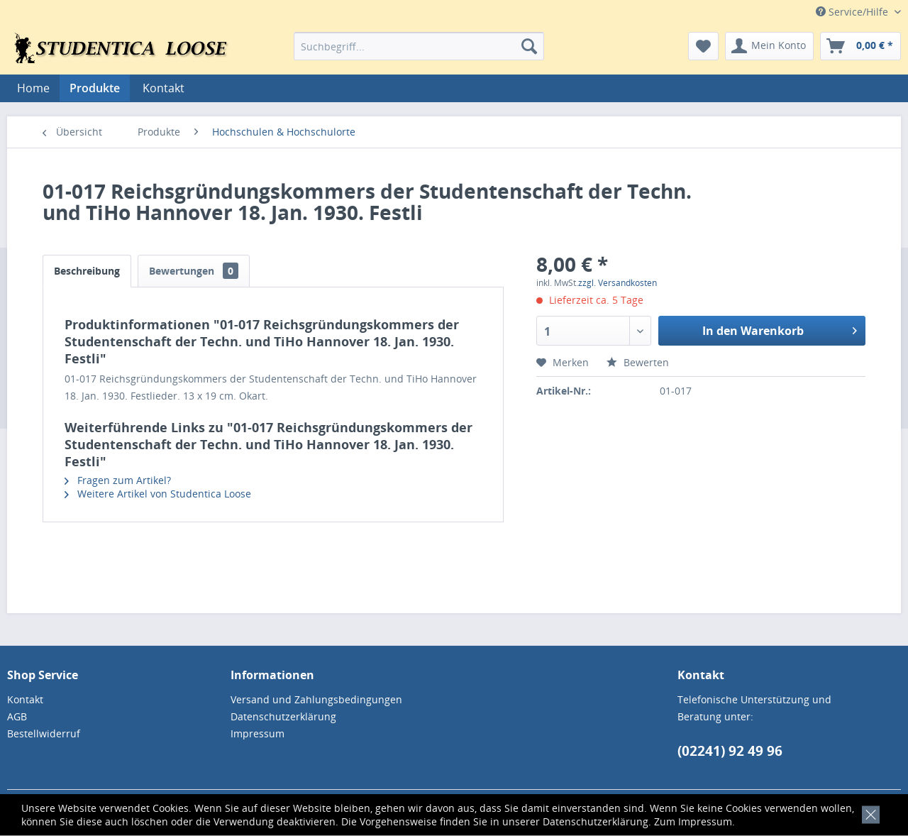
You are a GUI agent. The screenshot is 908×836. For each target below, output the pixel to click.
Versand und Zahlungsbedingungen (316, 699)
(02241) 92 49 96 (729, 751)
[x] (868, 813)
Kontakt (163, 88)
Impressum (705, 821)
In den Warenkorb (779, 329)
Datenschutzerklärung (595, 821)
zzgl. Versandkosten (617, 283)
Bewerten (638, 362)
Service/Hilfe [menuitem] (853, 11)
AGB (17, 716)
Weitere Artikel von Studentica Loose (158, 493)
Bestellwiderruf (43, 733)
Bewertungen (193, 271)
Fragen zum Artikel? (118, 480)
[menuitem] (419, 46)
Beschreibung (87, 270)
